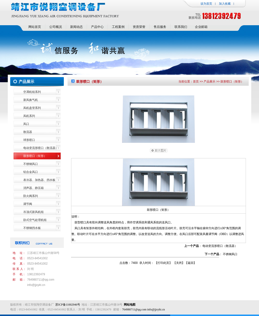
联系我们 (181, 27)
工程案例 (118, 27)
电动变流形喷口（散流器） (40, 148)
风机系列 (29, 116)
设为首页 (206, 3)
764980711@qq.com (40, 279)
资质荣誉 (139, 27)
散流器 (27, 132)
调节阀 (27, 204)
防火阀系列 (30, 196)
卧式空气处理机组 (35, 220)
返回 (190, 263)
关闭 (179, 263)
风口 (26, 124)
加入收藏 (225, 3)
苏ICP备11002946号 (67, 304)
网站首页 (34, 27)
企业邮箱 (201, 27)
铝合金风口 (30, 172)
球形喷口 (29, 140)
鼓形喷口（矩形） (35, 156)
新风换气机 (30, 100)
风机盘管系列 (32, 108)
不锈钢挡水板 (32, 228)
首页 (196, 81)
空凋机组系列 (32, 92)
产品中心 (97, 27)
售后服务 (160, 27)
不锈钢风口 (30, 164)
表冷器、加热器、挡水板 (39, 180)
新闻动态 (76, 27)
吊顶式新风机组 (33, 212)
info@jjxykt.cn (36, 285)
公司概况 (55, 27)
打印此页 (163, 263)
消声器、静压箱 (33, 188)
